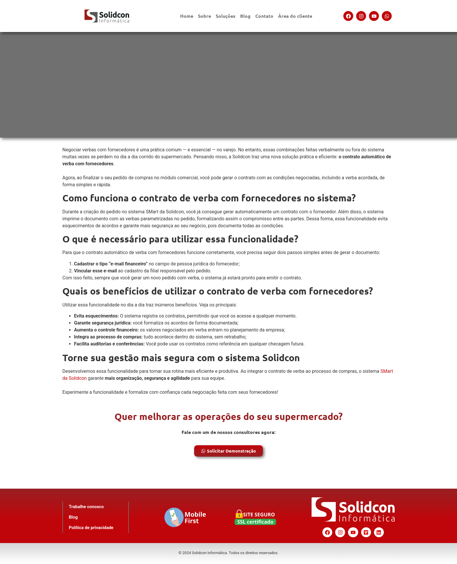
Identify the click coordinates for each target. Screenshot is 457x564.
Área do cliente (295, 16)
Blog (245, 16)
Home (186, 16)
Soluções (225, 16)
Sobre (204, 16)
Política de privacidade (91, 527)
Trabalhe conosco (86, 506)
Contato (264, 16)
